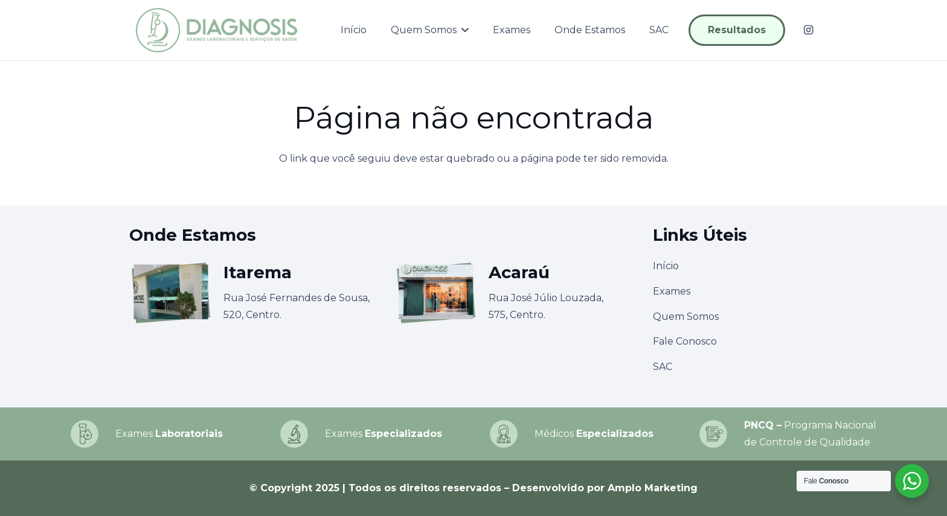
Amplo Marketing (653, 488)
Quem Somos (686, 316)
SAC (662, 366)
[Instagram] (808, 30)
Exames (671, 291)
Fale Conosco (685, 341)
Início (666, 266)
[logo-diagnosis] (216, 30)
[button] (463, 30)
